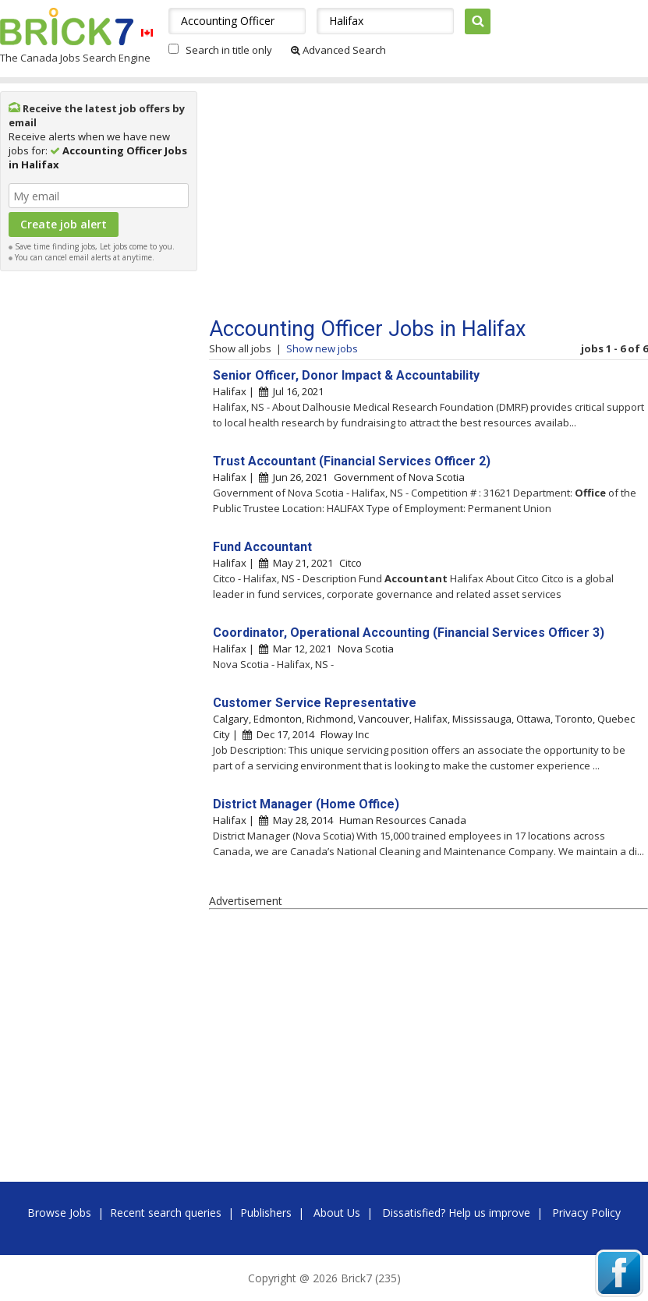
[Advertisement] (99, 513)
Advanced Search (338, 50)
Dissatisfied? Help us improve (456, 1212)
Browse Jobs (59, 1212)
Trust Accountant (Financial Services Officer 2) (351, 461)
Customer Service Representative (314, 702)
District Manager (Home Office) (306, 804)
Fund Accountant (262, 546)
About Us (336, 1212)
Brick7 (66, 26)
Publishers (266, 1212)
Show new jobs (322, 348)
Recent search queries (165, 1212)
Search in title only (229, 50)
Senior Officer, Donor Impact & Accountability (346, 375)
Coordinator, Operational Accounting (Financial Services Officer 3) (408, 632)
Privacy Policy (586, 1212)
